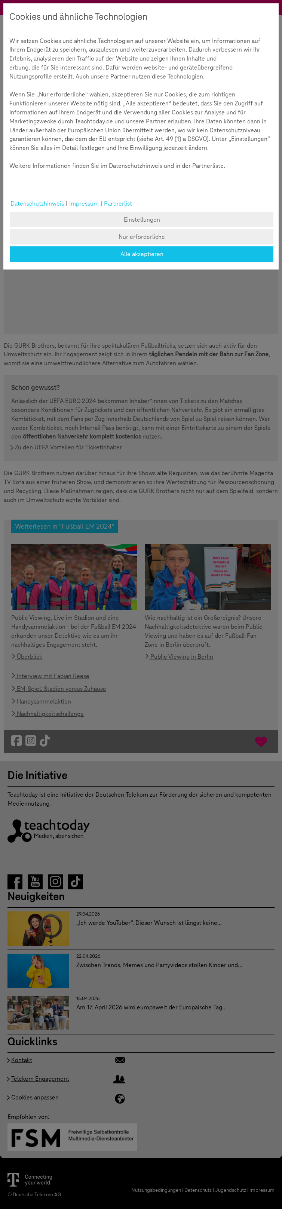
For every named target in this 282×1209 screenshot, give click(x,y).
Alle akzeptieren (141, 254)
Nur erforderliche (142, 237)
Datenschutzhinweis (37, 203)
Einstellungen (142, 220)
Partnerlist (118, 203)
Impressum (84, 203)
